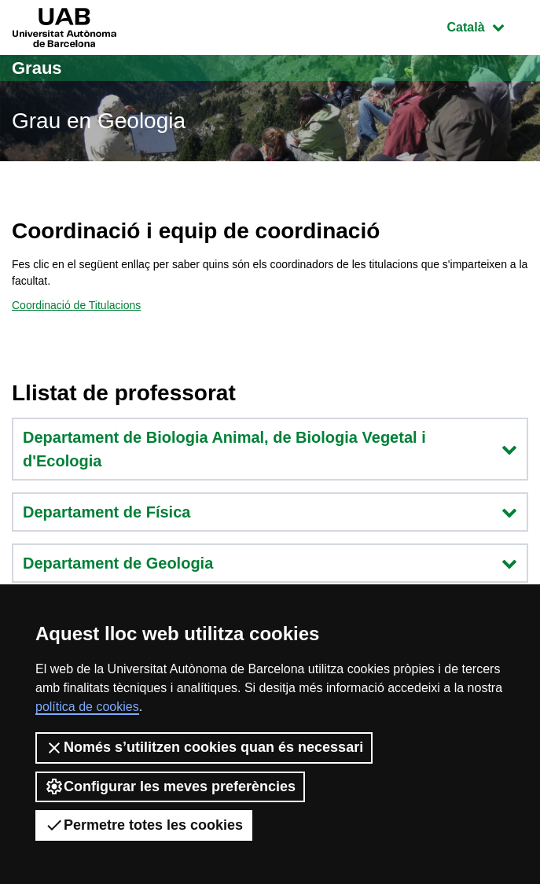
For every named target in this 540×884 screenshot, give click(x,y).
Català (487, 25)
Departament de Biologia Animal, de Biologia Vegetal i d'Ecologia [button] (270, 449)
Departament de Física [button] (270, 512)
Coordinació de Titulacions (76, 305)
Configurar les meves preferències (170, 786)
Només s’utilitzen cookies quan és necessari (204, 748)
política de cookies (87, 706)
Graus (37, 68)
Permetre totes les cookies (144, 825)
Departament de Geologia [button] (270, 563)
